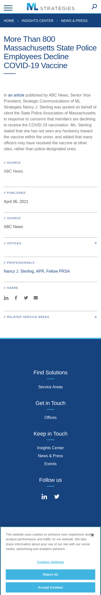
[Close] (92, 536)
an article (16, 95)
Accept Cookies (50, 589)
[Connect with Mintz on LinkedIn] (44, 497)
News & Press (50, 456)
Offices (50, 417)
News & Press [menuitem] (74, 21)
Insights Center (50, 448)
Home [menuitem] (9, 21)
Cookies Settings (50, 563)
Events (50, 464)
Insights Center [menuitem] (38, 21)
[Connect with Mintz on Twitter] (57, 497)
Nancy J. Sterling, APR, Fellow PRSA (37, 271)
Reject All (50, 576)
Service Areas (50, 387)
